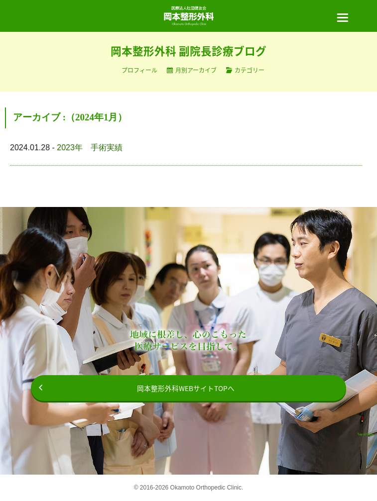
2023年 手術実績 (90, 147)
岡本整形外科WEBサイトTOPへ (186, 388)
